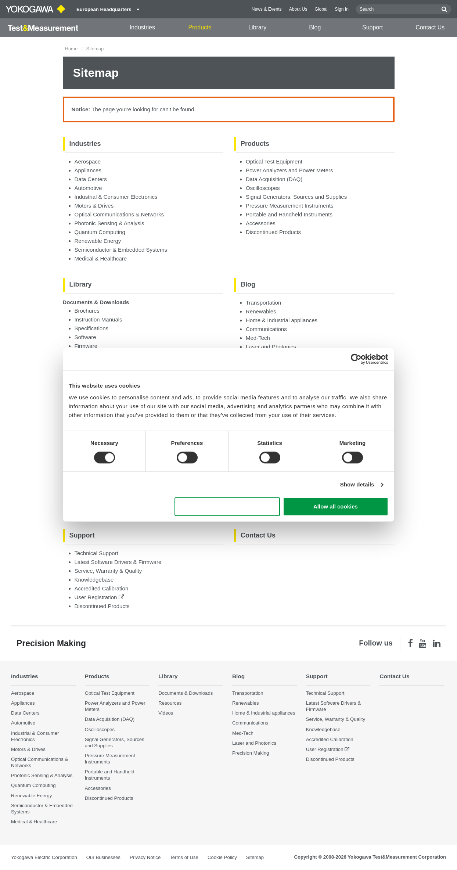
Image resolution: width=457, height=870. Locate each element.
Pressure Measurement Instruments (289, 205)
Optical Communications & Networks (119, 214)
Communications (266, 329)
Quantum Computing (100, 232)
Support (372, 27)
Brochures (87, 311)
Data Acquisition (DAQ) (274, 179)
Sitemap (255, 857)
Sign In (342, 9)
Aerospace (88, 161)
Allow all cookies (335, 507)
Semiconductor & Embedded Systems (121, 250)
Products (199, 27)
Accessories (261, 223)
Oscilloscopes (263, 188)
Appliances (88, 170)
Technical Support (96, 553)
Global (320, 9)
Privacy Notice (145, 857)
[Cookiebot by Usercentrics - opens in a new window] (356, 358)
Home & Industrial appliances (281, 320)
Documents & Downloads (96, 302)
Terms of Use (184, 857)
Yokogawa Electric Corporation (44, 857)
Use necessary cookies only (227, 507)
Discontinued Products (273, 232)
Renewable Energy (98, 241)
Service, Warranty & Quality (108, 571)
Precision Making (250, 753)
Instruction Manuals (98, 319)
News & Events (267, 9)
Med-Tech (258, 338)
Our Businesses (103, 857)
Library (257, 27)
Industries (142, 27)
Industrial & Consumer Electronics (116, 197)
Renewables (261, 311)
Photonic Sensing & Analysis (109, 223)
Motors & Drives (94, 205)
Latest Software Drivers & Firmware (118, 562)
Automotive (88, 188)
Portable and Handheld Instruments (289, 214)
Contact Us (430, 27)
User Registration (99, 597)
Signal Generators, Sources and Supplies (296, 197)
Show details (357, 484)
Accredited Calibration (102, 588)
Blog (315, 27)
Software (85, 337)
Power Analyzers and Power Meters (289, 170)
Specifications (92, 328)
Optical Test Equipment (274, 161)
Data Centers (91, 179)
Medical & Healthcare (101, 258)
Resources (169, 703)
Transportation (263, 302)
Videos (165, 713)
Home (71, 48)
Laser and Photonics (271, 347)
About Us (298, 9)
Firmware (86, 346)
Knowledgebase (94, 579)
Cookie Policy (222, 857)
